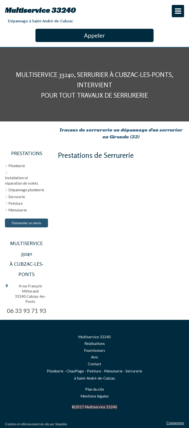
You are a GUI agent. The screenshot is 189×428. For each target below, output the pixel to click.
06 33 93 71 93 (26, 310)
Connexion (175, 423)
